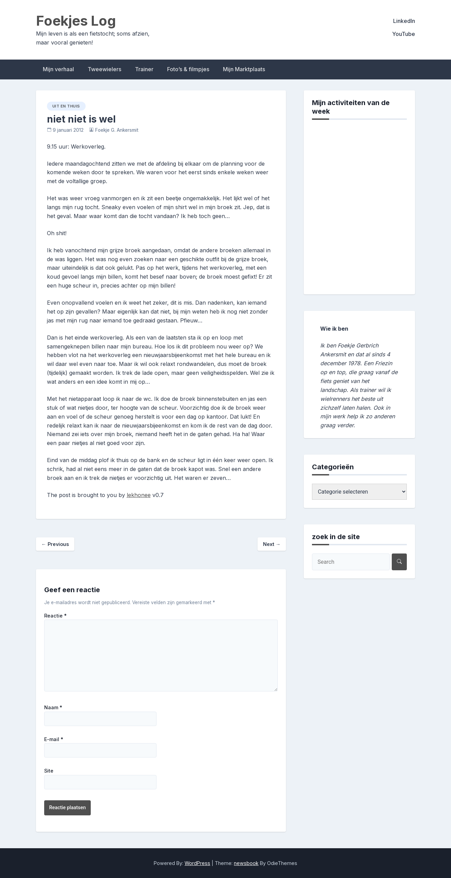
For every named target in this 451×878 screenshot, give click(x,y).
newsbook (246, 863)
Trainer (144, 69)
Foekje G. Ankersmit (116, 130)
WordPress (197, 863)
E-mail (53, 739)
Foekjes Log (76, 20)
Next (271, 544)
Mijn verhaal (58, 69)
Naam (53, 707)
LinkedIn (404, 20)
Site (48, 770)
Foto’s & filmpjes (188, 69)
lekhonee (139, 495)
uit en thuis (66, 106)
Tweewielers (104, 69)
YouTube (403, 33)
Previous (55, 544)
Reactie (55, 615)
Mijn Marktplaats (244, 69)
